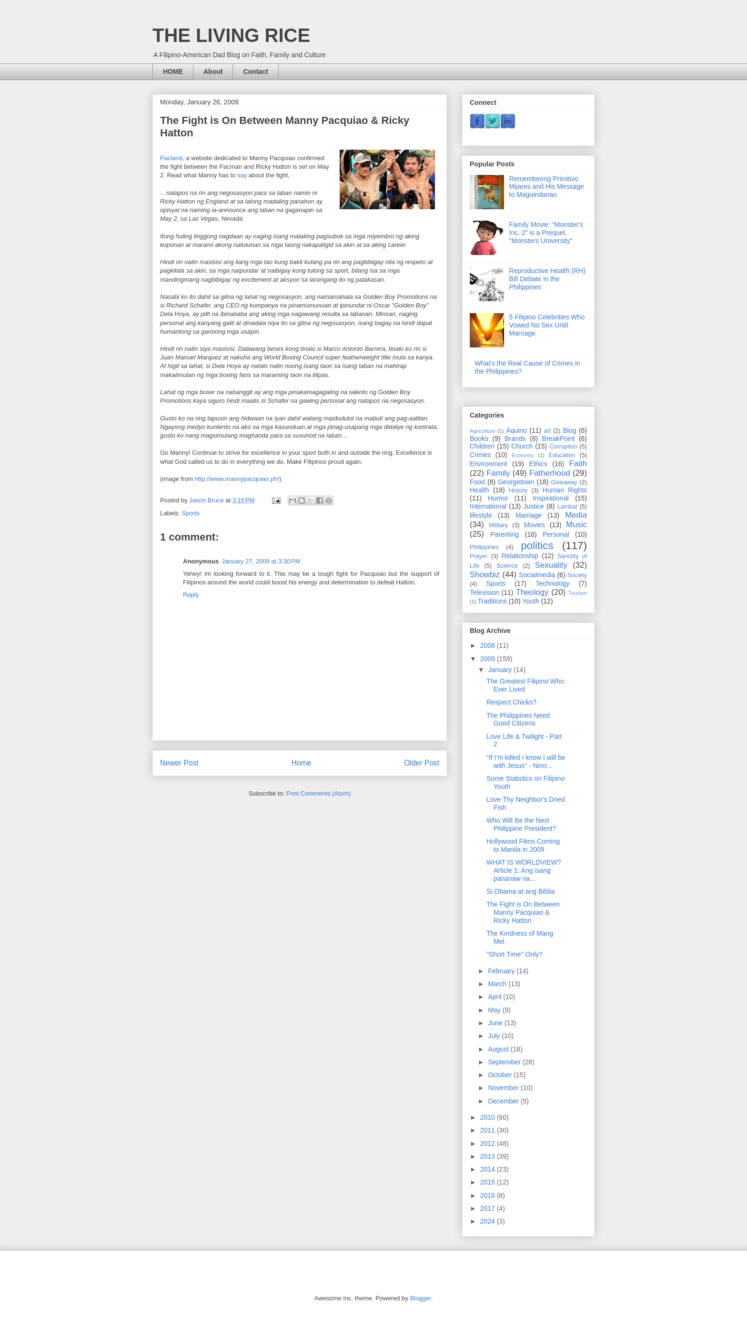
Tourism (577, 593)
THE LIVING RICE (231, 35)
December (504, 1101)
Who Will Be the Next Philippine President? (521, 824)
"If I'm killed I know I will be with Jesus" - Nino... (525, 761)
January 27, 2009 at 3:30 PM (261, 561)
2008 (488, 645)
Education (562, 455)
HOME (173, 71)
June (496, 1023)
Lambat (567, 506)
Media (576, 515)
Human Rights (565, 490)
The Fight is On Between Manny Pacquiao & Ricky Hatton (523, 912)
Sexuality (551, 565)
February (502, 971)
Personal (556, 534)
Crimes (480, 455)
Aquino (516, 430)
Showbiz (485, 574)
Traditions (492, 601)
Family (498, 473)
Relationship (520, 556)
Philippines (484, 547)
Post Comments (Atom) (318, 793)
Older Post (421, 763)
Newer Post (179, 763)
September (505, 1062)
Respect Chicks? (511, 702)
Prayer (478, 556)
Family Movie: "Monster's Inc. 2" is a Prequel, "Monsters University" (546, 233)
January (501, 670)
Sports (191, 513)
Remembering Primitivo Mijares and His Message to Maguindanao (546, 187)
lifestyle (481, 515)
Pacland (171, 158)
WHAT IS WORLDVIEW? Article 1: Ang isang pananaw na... (523, 870)
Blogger (420, 1298)
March (498, 984)
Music (576, 524)
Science (507, 565)
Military (498, 525)
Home (302, 763)
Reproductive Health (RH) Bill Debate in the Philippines (547, 279)
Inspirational (551, 498)
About (212, 71)
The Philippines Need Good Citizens (518, 719)
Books (479, 438)
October (501, 1075)
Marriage (528, 515)
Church (522, 446)
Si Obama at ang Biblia (520, 891)
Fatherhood (549, 473)
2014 (488, 1169)
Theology (531, 592)
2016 (488, 1195)
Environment (488, 464)
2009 (488, 659)
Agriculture (482, 431)
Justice (534, 506)
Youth (530, 601)
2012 (488, 1143)
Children (482, 446)
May (495, 1010)
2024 (488, 1221)
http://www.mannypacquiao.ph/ (237, 478)
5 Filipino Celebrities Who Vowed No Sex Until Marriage (547, 325)
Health (479, 490)
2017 (488, 1208)
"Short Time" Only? (514, 954)
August (499, 1049)
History (518, 490)
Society (577, 575)
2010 (488, 1117)
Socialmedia (537, 575)
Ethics (538, 464)
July (495, 1036)
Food (477, 482)
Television (484, 592)
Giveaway (564, 482)
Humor (498, 498)
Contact (255, 71)
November (504, 1088)
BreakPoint (558, 438)
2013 (488, 1156)
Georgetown (516, 482)
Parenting (504, 534)
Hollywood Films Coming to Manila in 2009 (523, 845)
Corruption (563, 446)
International (488, 506)
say (242, 175)
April (495, 997)
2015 (488, 1182)
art (547, 431)
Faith (578, 463)
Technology (553, 583)
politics (537, 545)
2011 (488, 1130)
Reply (191, 594)
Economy (523, 455)
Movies (534, 525)
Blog (569, 430)
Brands (515, 438)
